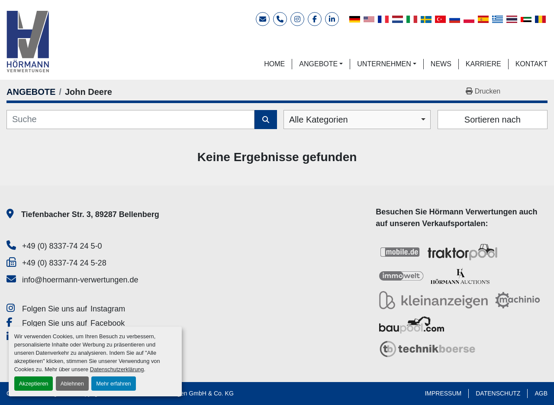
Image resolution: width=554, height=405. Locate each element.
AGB (541, 393)
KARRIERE (483, 64)
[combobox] (357, 119)
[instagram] (297, 19)
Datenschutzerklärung (117, 369)
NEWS (441, 64)
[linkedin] (332, 19)
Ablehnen (72, 383)
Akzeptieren (33, 383)
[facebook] (315, 19)
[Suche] (130, 119)
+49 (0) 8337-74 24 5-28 (64, 263)
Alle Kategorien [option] (318, 119)
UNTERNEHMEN (384, 64)
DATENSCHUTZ (498, 393)
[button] (321, 64)
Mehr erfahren (113, 383)
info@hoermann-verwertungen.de (80, 279)
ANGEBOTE (318, 64)
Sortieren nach (492, 119)
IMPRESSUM (443, 393)
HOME (274, 64)
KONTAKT (531, 64)
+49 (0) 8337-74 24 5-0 (62, 246)
